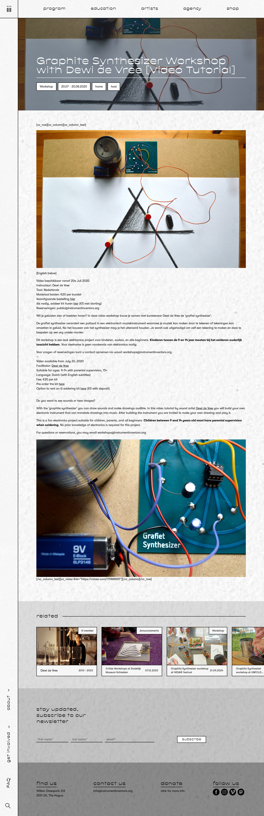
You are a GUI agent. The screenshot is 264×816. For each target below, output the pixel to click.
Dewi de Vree (60, 365)
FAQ (9, 783)
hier (72, 299)
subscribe (191, 739)
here (61, 384)
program (54, 9)
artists (149, 9)
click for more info (173, 791)
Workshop (46, 86)
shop (233, 9)
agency (192, 9)
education (103, 9)
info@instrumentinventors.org (113, 791)
